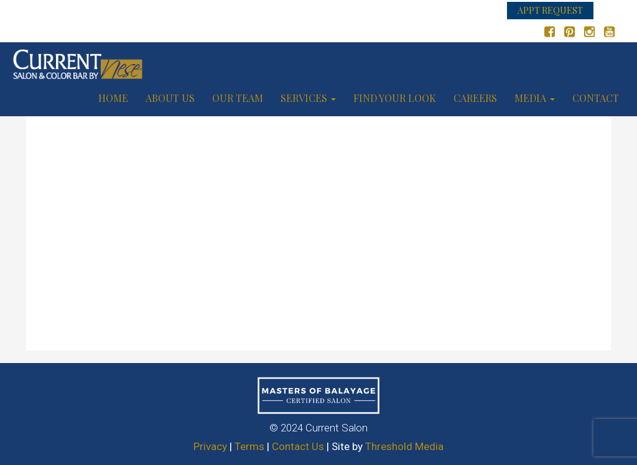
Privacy (210, 446)
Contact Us (298, 446)
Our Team (237, 97)
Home (113, 97)
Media (534, 97)
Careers (475, 97)
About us (170, 97)
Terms (249, 446)
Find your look (394, 97)
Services (308, 97)
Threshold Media (404, 446)
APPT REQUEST (550, 10)
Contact (595, 97)
